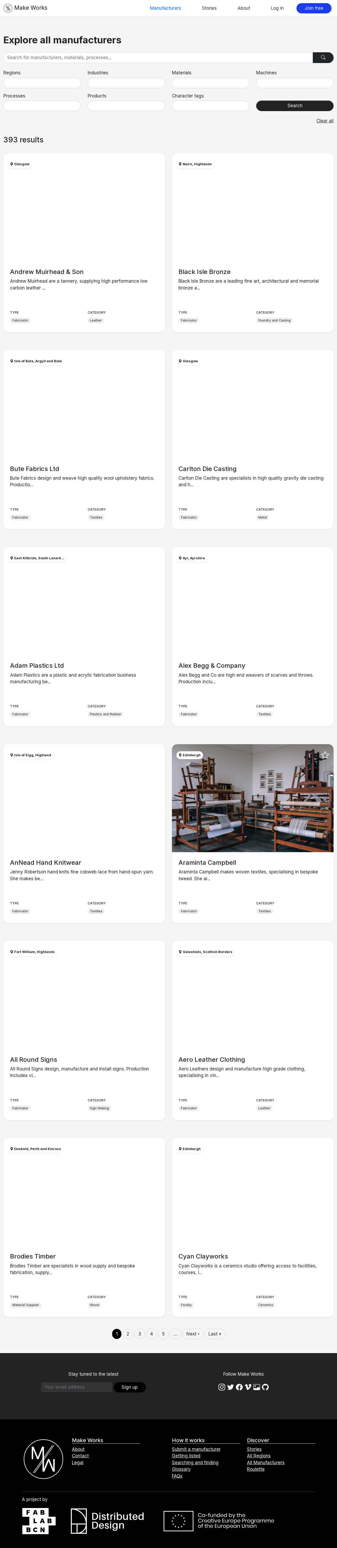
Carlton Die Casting (208, 469)
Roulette (256, 1469)
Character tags (188, 96)
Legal (77, 1462)
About (243, 8)
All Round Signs (33, 1059)
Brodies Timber (33, 1256)
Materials (181, 72)
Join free (314, 8)
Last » (215, 1334)
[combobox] (42, 83)
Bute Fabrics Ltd (34, 469)
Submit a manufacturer (196, 1449)
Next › (193, 1334)
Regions (12, 72)
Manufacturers (165, 8)
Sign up (130, 1387)
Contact (80, 1455)
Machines (266, 72)
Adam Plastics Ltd (37, 665)
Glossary (181, 1469)
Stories (209, 8)
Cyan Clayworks (203, 1256)
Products (97, 96)
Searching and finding (195, 1462)
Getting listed (186, 1455)
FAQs (177, 1476)
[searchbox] (8, 82)
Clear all (325, 120)
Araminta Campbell (207, 862)
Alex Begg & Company (212, 665)
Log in (277, 8)
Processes (14, 96)
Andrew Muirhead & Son (47, 272)
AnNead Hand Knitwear (45, 862)
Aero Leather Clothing (212, 1059)
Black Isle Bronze (205, 272)
